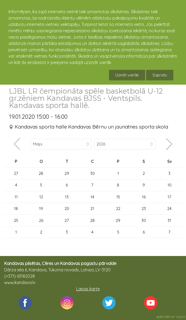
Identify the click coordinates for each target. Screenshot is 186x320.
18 (16, 208)
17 (169, 196)
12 (41, 196)
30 (92, 173)
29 (67, 173)
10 (169, 185)
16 (144, 196)
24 (169, 208)
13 (67, 196)
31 (169, 220)
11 (16, 196)
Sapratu (159, 74)
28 (41, 173)
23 (144, 208)
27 (16, 173)
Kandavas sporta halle (41, 127)
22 (118, 208)
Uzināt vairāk (127, 74)
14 (92, 196)
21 (92, 208)
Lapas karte (88, 288)
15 (118, 196)
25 (16, 220)
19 (41, 208)
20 (67, 208)
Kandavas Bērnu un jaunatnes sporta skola (118, 127)
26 (41, 220)
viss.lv (180, 316)
